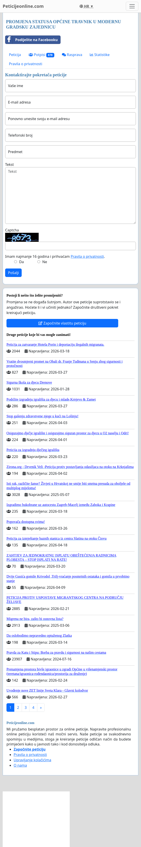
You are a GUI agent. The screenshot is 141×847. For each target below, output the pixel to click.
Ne (44, 261)
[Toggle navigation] (132, 6)
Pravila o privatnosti (25, 63)
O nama (20, 765)
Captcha (12, 230)
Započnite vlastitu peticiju (62, 323)
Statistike (100, 54)
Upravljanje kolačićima (32, 760)
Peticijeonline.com (23, 6)
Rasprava (72, 54)
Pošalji (13, 272)
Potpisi (41, 54)
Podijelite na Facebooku (31, 40)
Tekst (9, 164)
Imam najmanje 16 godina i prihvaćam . (55, 256)
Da (21, 261)
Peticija (15, 54)
